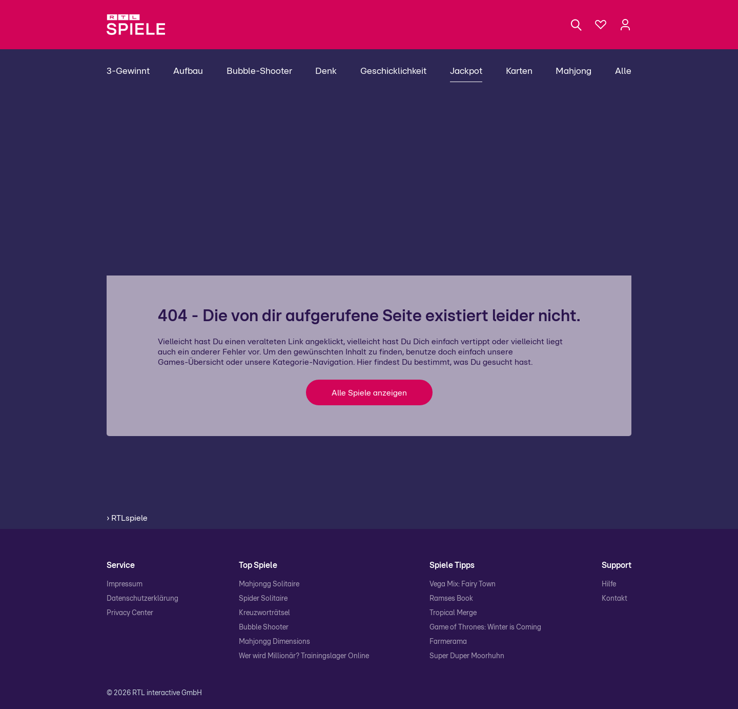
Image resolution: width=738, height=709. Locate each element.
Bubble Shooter (264, 627)
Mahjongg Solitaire (269, 584)
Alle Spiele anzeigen (369, 393)
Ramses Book (451, 598)
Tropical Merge (453, 613)
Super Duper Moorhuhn (466, 656)
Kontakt (614, 598)
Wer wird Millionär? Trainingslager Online (304, 656)
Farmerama (448, 641)
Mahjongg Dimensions (274, 641)
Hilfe (609, 584)
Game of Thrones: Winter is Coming (485, 627)
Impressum (124, 584)
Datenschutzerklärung (142, 598)
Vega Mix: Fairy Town (462, 584)
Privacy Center (130, 613)
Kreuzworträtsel (264, 613)
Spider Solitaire (263, 598)
